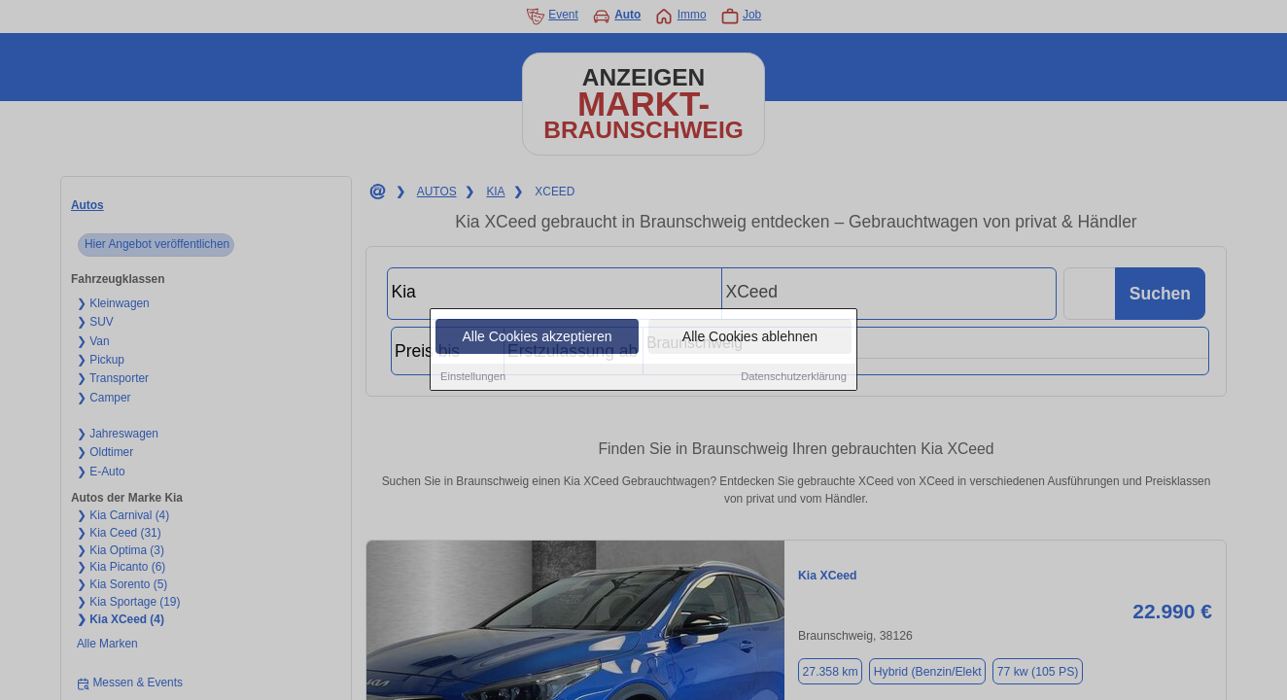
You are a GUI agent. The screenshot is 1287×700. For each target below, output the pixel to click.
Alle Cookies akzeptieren (536, 337)
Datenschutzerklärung (794, 377)
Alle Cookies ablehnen (749, 337)
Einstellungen (472, 377)
